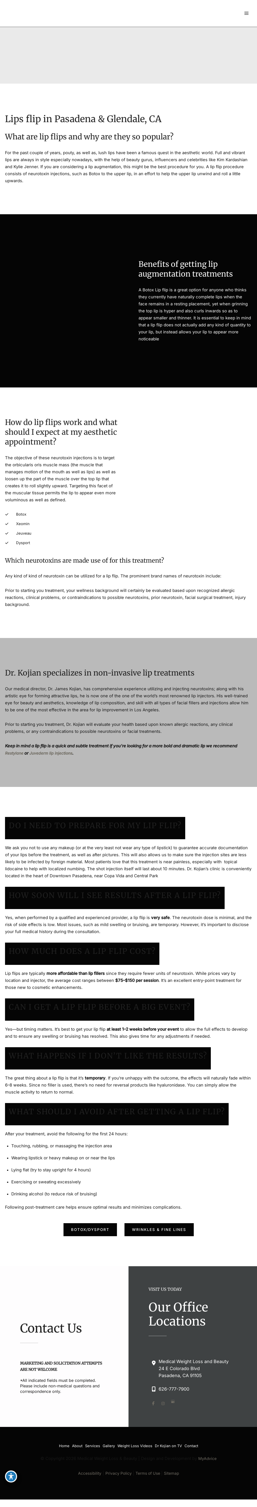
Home (56, 1440)
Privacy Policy (118, 1465)
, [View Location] (194, 1363)
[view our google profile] (174, 1398)
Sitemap (173, 1465)
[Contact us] (1, 1503)
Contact (199, 1440)
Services (90, 1440)
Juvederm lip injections (53, 748)
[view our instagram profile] (164, 1398)
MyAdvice (207, 1451)
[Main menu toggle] (246, 14)
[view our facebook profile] (154, 1398)
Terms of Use (149, 1465)
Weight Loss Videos (137, 1440)
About (72, 1440)
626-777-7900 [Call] (174, 1384)
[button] (90, 1224)
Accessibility (88, 1465)
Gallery (109, 1440)
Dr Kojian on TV (173, 1440)
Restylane (15, 748)
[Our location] (4, 1503)
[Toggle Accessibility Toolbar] (11, 1476)
